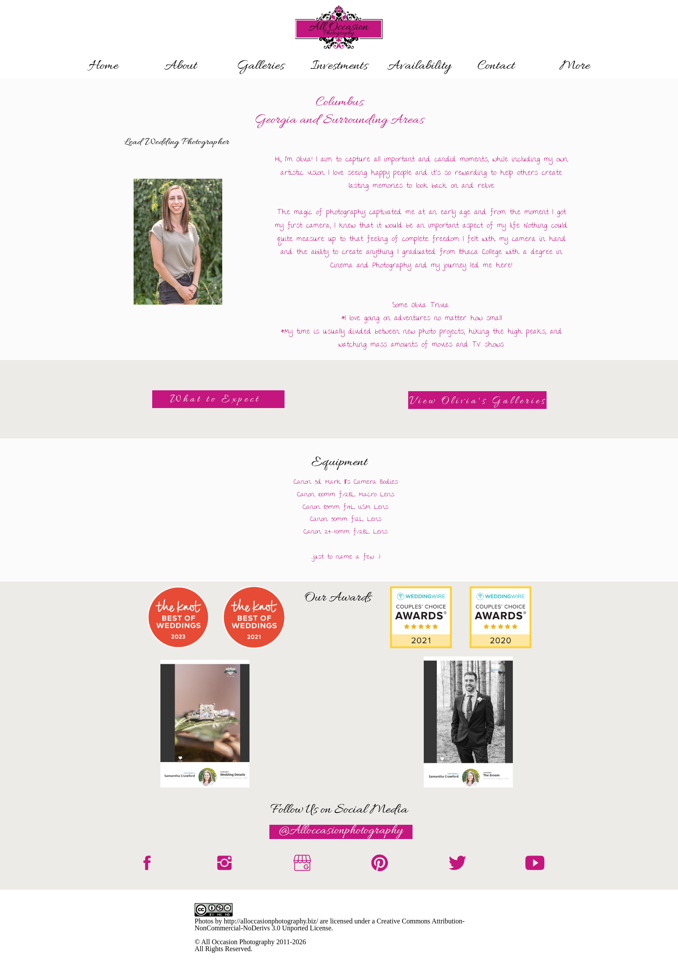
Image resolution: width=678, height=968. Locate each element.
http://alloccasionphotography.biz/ (271, 921)
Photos (204, 921)
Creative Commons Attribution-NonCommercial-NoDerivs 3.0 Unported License (330, 924)
